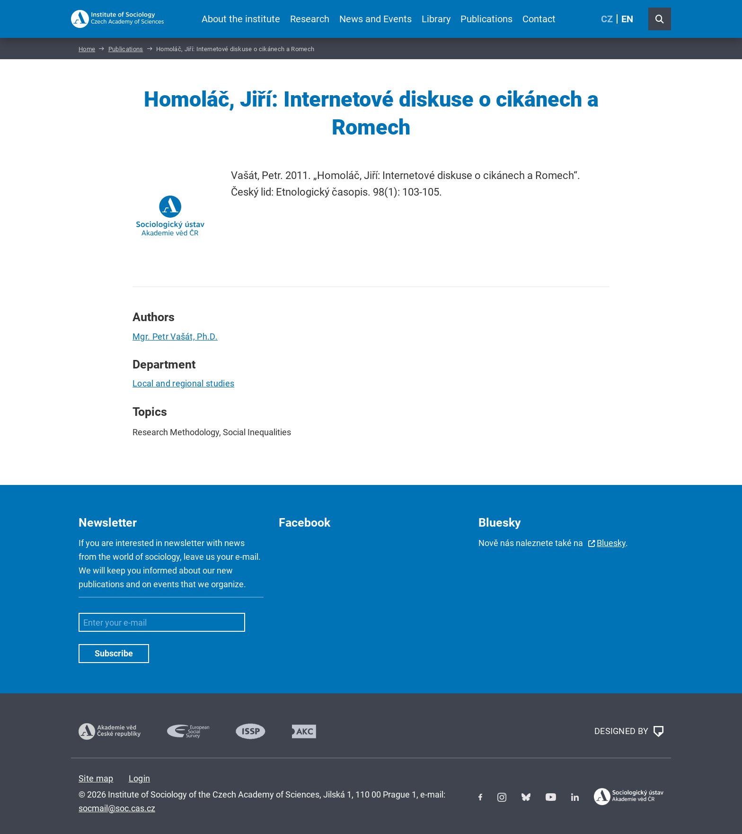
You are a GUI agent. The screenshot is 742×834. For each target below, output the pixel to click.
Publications (486, 19)
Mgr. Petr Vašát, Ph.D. (175, 336)
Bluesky (611, 543)
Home (87, 49)
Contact (539, 19)
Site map (96, 778)
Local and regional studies (183, 383)
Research (309, 19)
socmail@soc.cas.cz (117, 808)
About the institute (241, 19)
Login (139, 778)
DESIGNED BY (628, 732)
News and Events (375, 19)
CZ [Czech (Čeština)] (607, 19)
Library (436, 19)
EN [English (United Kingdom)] (627, 19)
